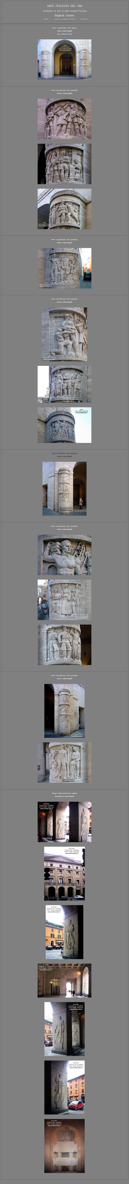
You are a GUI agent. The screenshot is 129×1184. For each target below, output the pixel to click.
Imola (53, 453)
